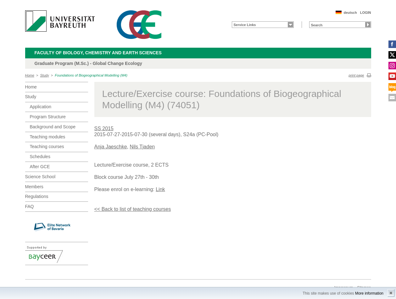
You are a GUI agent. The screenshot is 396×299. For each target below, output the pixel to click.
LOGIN (365, 12)
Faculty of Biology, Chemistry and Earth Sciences (98, 52)
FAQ (29, 206)
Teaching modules (47, 136)
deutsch (350, 12)
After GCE (40, 166)
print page (356, 75)
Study (44, 75)
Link (160, 189)
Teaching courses (47, 146)
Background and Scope (53, 126)
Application (41, 106)
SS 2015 (104, 128)
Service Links (245, 25)
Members (34, 186)
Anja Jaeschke (110, 146)
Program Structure (48, 116)
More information (369, 293)
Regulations (36, 196)
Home (29, 75)
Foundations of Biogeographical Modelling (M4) (91, 75)
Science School (40, 176)
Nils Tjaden (142, 146)
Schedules (40, 156)
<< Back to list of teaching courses (132, 209)
